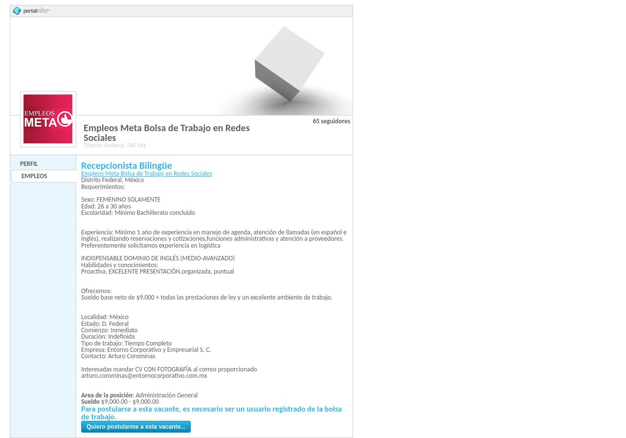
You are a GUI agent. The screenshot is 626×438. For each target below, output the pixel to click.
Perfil (29, 164)
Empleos (34, 176)
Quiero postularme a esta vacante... (136, 426)
